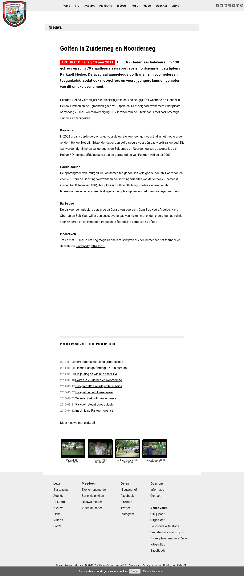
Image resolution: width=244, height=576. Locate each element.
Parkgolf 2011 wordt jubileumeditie (98, 386)
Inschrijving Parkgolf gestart (94, 410)
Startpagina (60, 489)
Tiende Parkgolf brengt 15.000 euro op (101, 368)
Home (66, 5)
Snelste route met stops (166, 532)
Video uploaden (92, 508)
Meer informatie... (154, 571)
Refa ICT (181, 565)
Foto (135, 5)
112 (77, 5)
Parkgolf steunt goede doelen (95, 404)
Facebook (127, 496)
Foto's (57, 526)
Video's (58, 520)
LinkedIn (126, 502)
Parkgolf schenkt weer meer (94, 392)
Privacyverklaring (152, 565)
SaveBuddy (157, 550)
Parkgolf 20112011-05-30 (73, 460)
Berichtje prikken (93, 496)
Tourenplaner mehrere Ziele (168, 538)
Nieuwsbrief (129, 489)
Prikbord (105, 5)
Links (175, 5)
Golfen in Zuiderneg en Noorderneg (98, 380)
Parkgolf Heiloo (105, 344)
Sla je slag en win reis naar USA (96, 374)
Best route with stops (164, 526)
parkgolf (89, 423)
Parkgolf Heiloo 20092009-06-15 (154, 460)
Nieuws (122, 5)
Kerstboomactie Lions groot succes (99, 362)
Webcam (161, 5)
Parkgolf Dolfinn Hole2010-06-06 (127, 460)
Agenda (89, 5)
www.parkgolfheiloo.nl (90, 246)
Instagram (127, 514)
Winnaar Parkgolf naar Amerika (95, 398)
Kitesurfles (157, 544)
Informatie (157, 489)
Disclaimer (134, 565)
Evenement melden (94, 489)
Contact (155, 496)
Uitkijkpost (157, 514)
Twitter (125, 508)
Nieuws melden (92, 502)
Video (147, 5)
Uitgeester (157, 520)
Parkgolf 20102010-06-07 (100, 460)
